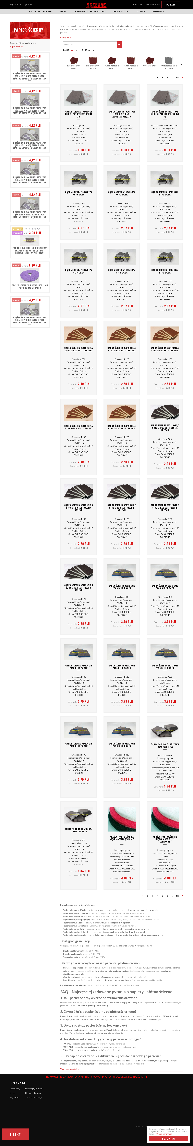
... (172, 78)
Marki (64, 11)
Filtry (15, 1134)
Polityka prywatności (34, 1089)
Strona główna (27, 43)
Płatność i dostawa (33, 1093)
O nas (141, 11)
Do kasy (171, 4)
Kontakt (158, 11)
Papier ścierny (16, 46)
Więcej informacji (164, 1133)
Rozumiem (168, 1138)
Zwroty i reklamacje (33, 1097)
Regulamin (14, 1097)
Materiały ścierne (40, 11)
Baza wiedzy (121, 11)
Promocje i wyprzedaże (90, 11)
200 (177, 78)
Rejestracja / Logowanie (21, 4)
